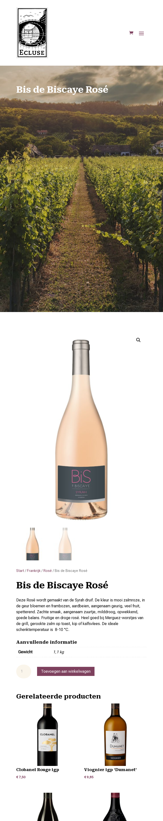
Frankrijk (34, 570)
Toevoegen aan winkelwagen (66, 671)
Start (20, 570)
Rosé (47, 570)
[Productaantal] (23, 671)
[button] (138, 340)
